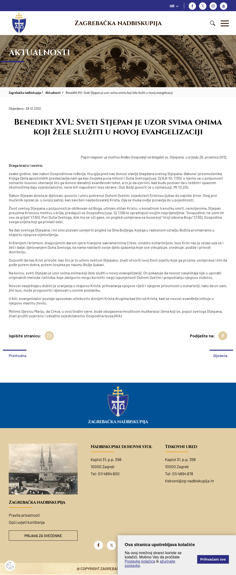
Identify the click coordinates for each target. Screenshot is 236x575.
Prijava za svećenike (43, 536)
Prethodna (17, 355)
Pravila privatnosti (24, 515)
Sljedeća (220, 355)
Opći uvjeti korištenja (27, 522)
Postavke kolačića (140, 561)
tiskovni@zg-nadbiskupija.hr (189, 480)
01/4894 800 (109, 473)
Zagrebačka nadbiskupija (118, 23)
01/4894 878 (182, 473)
